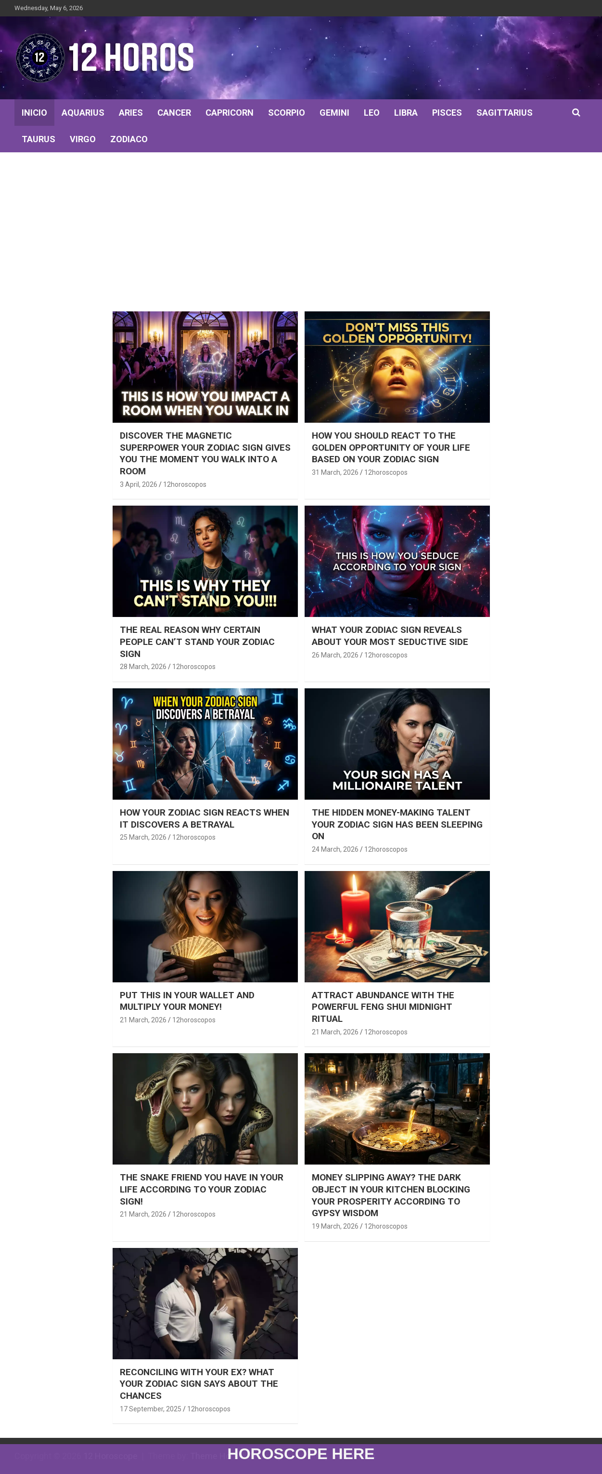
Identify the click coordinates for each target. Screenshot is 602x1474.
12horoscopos (184, 484)
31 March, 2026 (335, 472)
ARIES (131, 112)
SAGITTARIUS (504, 112)
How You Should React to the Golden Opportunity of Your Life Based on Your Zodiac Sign (391, 447)
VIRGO (83, 139)
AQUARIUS (83, 112)
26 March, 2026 (335, 655)
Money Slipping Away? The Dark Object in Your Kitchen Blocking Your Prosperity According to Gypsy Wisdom (391, 1195)
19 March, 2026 (335, 1226)
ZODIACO (129, 139)
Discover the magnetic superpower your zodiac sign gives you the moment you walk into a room (205, 453)
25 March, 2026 (143, 837)
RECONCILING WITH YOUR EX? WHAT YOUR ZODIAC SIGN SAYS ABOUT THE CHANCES (199, 1384)
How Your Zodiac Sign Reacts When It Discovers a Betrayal (204, 818)
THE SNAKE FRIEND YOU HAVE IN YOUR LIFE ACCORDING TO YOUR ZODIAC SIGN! (201, 1189)
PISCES (447, 112)
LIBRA (406, 112)
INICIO (34, 112)
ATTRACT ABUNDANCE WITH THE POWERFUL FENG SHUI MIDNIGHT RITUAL (383, 1007)
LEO (372, 112)
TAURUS (38, 139)
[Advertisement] (301, 224)
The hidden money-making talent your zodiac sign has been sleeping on (397, 824)
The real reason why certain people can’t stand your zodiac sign (197, 641)
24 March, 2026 (335, 849)
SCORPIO (286, 112)
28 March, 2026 (143, 666)
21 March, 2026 (143, 1020)
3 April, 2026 (138, 484)
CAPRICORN (229, 112)
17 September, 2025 (150, 1409)
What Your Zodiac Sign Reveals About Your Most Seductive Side (390, 635)
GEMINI (334, 112)
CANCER (174, 112)
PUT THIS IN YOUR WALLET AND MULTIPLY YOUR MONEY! (187, 1001)
